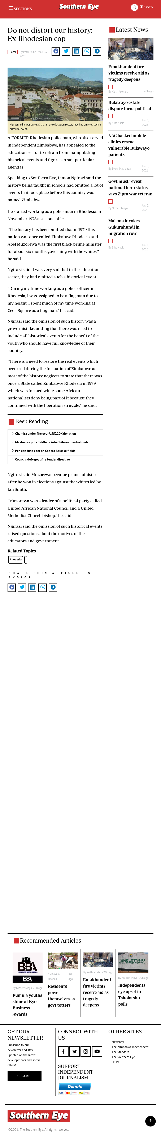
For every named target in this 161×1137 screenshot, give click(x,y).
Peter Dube (29, 52)
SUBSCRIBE (24, 1076)
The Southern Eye (123, 1057)
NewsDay (118, 1042)
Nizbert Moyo (120, 208)
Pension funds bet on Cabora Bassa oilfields (45, 451)
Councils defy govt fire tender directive (42, 459)
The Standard (120, 1052)
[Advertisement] (55, 764)
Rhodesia (16, 559)
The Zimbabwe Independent (130, 1047)
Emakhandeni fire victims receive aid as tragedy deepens (97, 992)
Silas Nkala (118, 123)
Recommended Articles (50, 940)
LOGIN (148, 7)
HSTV (115, 1062)
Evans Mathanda (121, 168)
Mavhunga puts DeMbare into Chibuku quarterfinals (51, 442)
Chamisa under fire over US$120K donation (45, 434)
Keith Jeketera (120, 91)
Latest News (132, 29)
